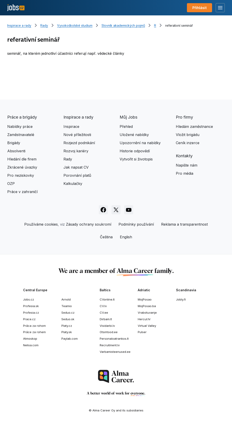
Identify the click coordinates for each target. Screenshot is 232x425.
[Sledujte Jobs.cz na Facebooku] (103, 209)
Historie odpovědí (135, 151)
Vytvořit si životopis (136, 159)
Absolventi (16, 151)
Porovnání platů (77, 175)
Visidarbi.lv (107, 325)
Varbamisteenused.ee (115, 351)
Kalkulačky (72, 183)
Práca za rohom (34, 325)
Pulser (142, 332)
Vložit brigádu (187, 134)
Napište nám (186, 165)
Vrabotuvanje (147, 312)
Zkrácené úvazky (22, 167)
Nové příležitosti (77, 134)
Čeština (106, 237)
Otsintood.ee (109, 332)
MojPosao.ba (147, 306)
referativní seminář (179, 25)
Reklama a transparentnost (184, 224)
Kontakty (184, 155)
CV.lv (103, 306)
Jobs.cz (28, 299)
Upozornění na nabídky (140, 143)
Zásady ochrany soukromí (88, 224)
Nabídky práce (20, 126)
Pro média (184, 173)
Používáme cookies (41, 224)
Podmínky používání (136, 224)
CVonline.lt (107, 299)
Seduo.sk (67, 319)
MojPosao (145, 299)
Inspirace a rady (19, 25)
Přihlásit (199, 7)
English (126, 237)
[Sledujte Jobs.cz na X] (116, 209)
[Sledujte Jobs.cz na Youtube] (128, 209)
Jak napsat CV (76, 167)
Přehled (126, 126)
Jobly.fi (181, 299)
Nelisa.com (31, 345)
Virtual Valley (147, 325)
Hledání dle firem (21, 159)
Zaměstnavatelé (20, 134)
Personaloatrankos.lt (114, 338)
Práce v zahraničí (22, 191)
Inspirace (71, 126)
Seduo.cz (68, 312)
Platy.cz (66, 325)
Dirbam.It (106, 319)
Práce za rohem (34, 332)
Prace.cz (29, 319)
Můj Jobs (128, 117)
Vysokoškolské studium (74, 25)
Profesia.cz (31, 312)
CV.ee (104, 312)
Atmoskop (30, 338)
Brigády (13, 143)
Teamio (66, 306)
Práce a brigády (22, 117)
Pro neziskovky (20, 175)
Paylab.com (69, 338)
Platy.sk (66, 332)
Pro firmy (184, 117)
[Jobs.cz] (15, 7)
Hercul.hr (144, 319)
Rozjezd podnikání (79, 143)
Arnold (66, 299)
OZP (11, 183)
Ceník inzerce (187, 143)
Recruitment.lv (110, 345)
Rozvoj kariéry (75, 151)
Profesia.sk (31, 306)
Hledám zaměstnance (194, 126)
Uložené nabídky (134, 134)
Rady (44, 25)
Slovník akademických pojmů (123, 25)
